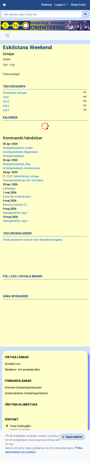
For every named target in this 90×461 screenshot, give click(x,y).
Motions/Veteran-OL (15, 204)
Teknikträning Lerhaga (26, 176)
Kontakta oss (12, 363)
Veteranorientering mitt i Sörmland (23, 180)
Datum (6, 59)
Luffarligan (9, 188)
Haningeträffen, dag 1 (15, 212)
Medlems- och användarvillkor (22, 369)
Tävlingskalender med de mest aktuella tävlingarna (32, 239)
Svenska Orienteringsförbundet (23, 387)
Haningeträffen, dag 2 (15, 221)
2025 (6, 101)
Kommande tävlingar (15, 92)
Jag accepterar (72, 436)
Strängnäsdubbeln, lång (16, 164)
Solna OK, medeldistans (17, 196)
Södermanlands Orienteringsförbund (26, 393)
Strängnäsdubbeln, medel (18, 147)
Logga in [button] (60, 4)
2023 (6, 110)
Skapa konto (78, 4)
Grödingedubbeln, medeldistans (21, 168)
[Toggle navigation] (7, 35)
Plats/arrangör (11, 74)
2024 (6, 106)
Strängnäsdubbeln (13, 156)
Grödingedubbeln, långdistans (20, 152)
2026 (6, 97)
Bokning (46, 4)
